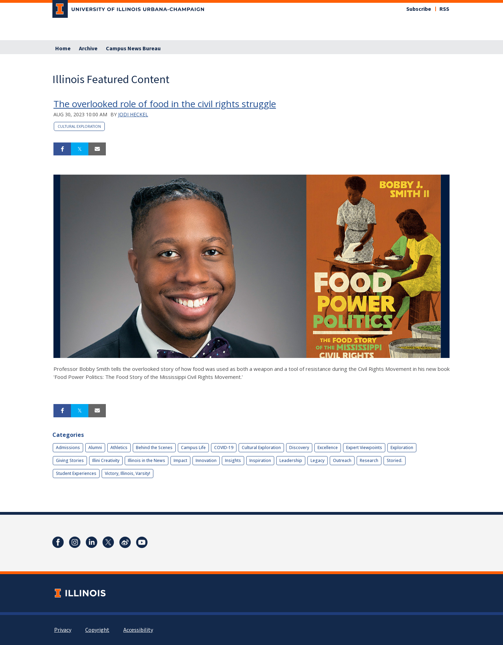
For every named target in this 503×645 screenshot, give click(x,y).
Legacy (318, 460)
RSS (444, 9)
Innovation (206, 460)
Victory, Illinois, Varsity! (127, 473)
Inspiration (260, 460)
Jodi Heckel (133, 114)
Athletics (118, 447)
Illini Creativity (105, 460)
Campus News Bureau (133, 48)
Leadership (290, 460)
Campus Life (193, 447)
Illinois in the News (146, 460)
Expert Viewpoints (364, 447)
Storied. (394, 460)
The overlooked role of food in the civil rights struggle (164, 103)
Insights (233, 460)
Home (63, 48)
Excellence (328, 447)
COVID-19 (223, 447)
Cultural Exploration (79, 126)
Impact (180, 460)
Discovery (299, 447)
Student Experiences (76, 473)
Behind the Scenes (154, 447)
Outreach (342, 460)
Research (369, 460)
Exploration (402, 447)
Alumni (95, 447)
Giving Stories (70, 460)
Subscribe (418, 9)
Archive (88, 48)
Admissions (68, 447)
